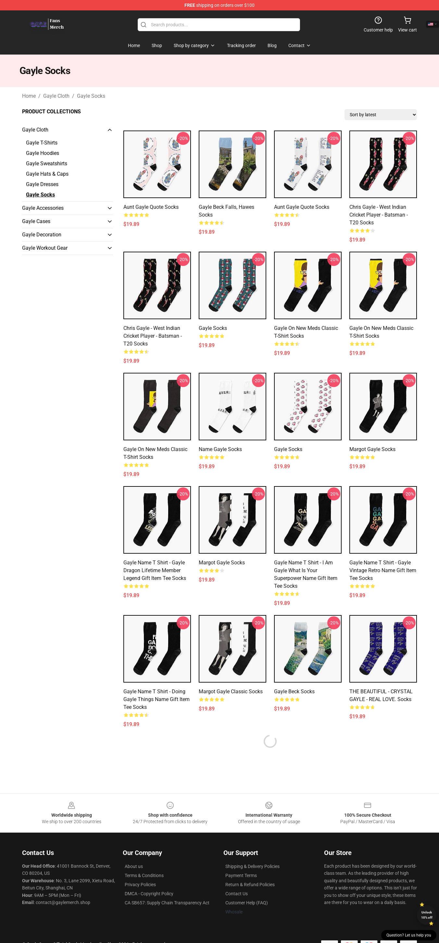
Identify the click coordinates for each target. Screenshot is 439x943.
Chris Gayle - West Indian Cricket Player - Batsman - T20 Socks (378, 215)
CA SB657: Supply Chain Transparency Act (167, 902)
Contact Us (236, 893)
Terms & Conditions (144, 875)
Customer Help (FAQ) (246, 902)
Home (29, 96)
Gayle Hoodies (42, 153)
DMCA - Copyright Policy (149, 893)
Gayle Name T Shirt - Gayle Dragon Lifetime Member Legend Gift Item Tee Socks (154, 570)
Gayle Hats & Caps (47, 174)
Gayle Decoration (41, 235)
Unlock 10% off (427, 915)
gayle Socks (288, 449)
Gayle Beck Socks (294, 691)
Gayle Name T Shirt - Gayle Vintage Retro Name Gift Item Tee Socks (382, 570)
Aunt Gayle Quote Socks (151, 207)
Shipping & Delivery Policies (252, 866)
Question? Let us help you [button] (408, 935)
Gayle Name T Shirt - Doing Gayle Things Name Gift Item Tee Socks (156, 699)
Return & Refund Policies (250, 884)
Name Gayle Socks (220, 449)
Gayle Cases (36, 221)
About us (134, 866)
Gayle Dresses (42, 184)
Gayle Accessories (43, 208)
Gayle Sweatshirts (46, 163)
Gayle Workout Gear (45, 248)
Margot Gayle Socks (372, 449)
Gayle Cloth (56, 96)
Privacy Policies (140, 884)
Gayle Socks (91, 96)
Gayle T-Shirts (41, 143)
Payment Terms (241, 875)
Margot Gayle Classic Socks (231, 691)
